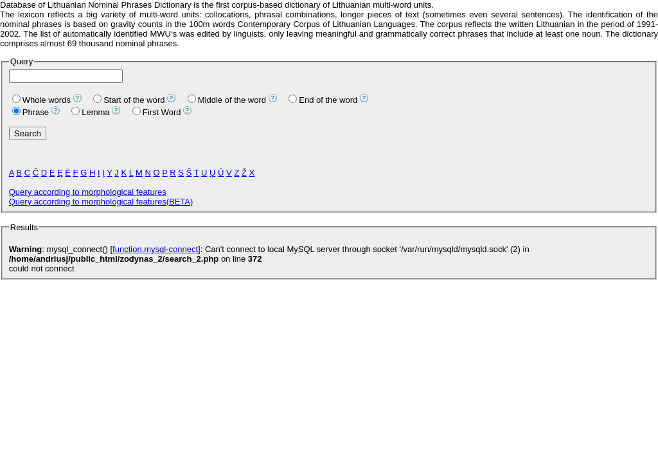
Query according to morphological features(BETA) (101, 201)
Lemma (90, 112)
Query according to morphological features (87, 192)
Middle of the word (227, 100)
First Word (156, 112)
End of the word (323, 100)
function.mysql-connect (155, 249)
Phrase (30, 112)
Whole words (41, 100)
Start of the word (128, 100)
